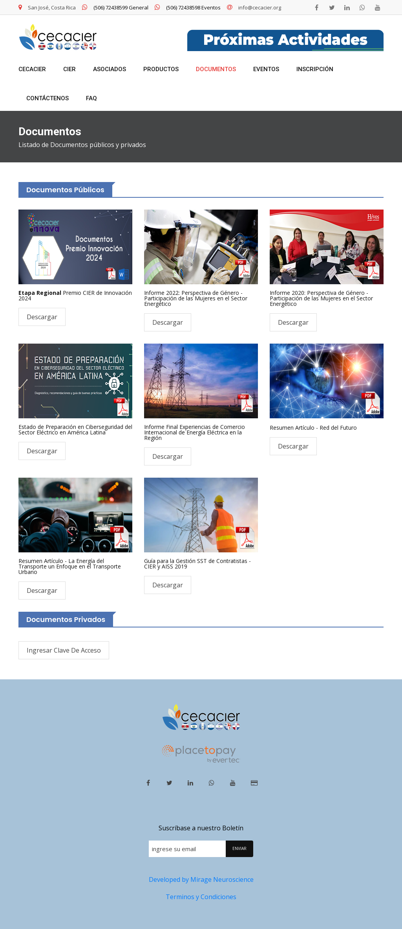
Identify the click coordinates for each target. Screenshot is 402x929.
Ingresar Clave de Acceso (64, 650)
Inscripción (314, 69)
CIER (69, 69)
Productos (161, 69)
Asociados (109, 69)
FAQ (91, 98)
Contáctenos (47, 98)
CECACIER (32, 69)
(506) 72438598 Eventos (188, 7)
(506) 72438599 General (115, 7)
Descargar (42, 317)
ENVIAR (239, 848)
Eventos (266, 69)
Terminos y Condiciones (201, 896)
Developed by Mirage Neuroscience (201, 879)
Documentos (216, 69)
